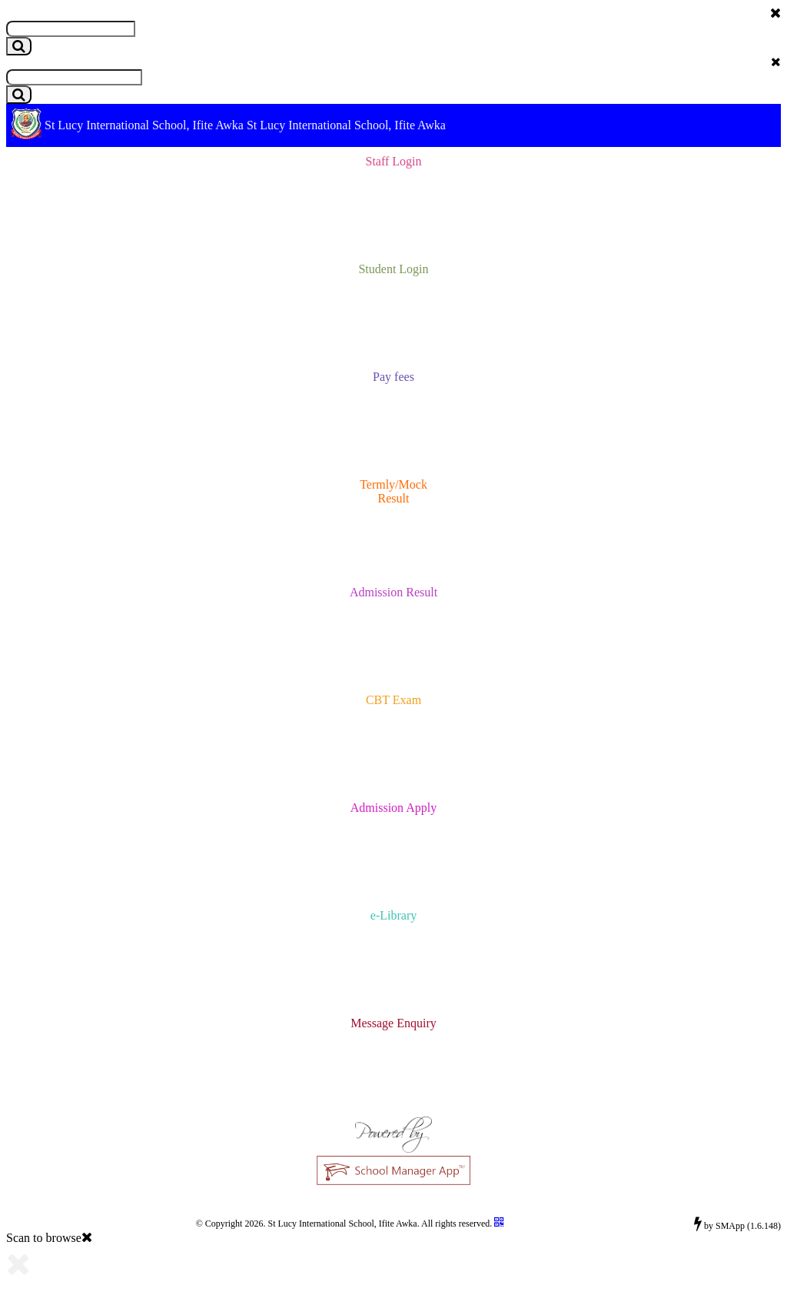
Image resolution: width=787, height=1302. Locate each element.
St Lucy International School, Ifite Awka (144, 125)
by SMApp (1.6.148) (737, 1223)
